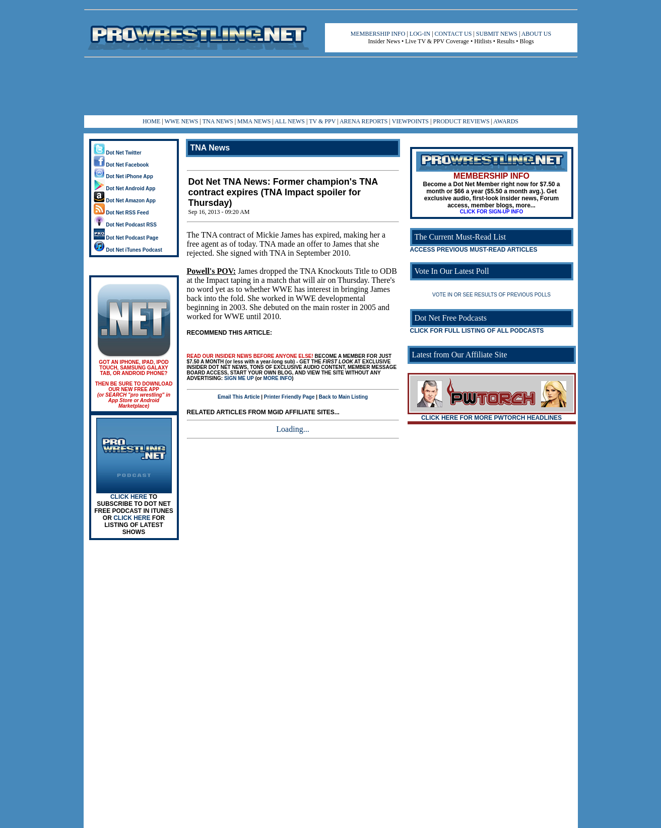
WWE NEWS (181, 121)
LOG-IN (420, 33)
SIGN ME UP (239, 378)
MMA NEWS (254, 121)
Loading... (292, 429)
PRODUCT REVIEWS (461, 121)
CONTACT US (453, 33)
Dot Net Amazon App (125, 200)
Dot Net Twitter (118, 153)
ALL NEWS (290, 121)
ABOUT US (536, 33)
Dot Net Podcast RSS (125, 225)
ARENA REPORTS (364, 121)
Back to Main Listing (343, 397)
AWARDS (505, 121)
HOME (151, 121)
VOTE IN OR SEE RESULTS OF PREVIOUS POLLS (491, 294)
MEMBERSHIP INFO (378, 33)
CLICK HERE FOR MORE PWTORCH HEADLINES (491, 417)
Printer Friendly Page (289, 397)
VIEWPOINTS (410, 121)
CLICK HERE (128, 496)
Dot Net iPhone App (123, 176)
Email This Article (239, 397)
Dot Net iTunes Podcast (128, 250)
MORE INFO (277, 378)
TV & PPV (323, 121)
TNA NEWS (218, 121)
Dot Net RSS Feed (121, 212)
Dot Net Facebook (121, 165)
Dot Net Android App (125, 188)
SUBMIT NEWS (496, 33)
